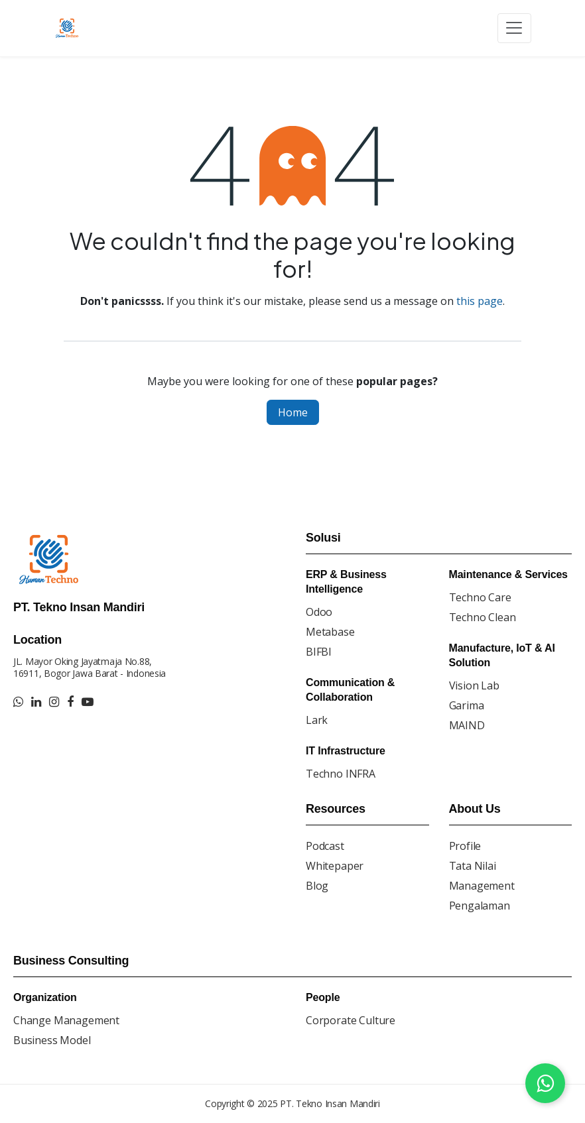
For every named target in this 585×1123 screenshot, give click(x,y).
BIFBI (319, 651)
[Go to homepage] (69, 28)
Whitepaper (334, 865)
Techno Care (480, 597)
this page (479, 301)
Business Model (52, 1040)
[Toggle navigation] (514, 28)
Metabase (330, 631)
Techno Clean (482, 617)
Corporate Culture (350, 1020)
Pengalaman (479, 905)
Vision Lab (474, 685)
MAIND (467, 725)
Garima (466, 705)
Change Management (66, 1020)
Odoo (319, 612)
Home (293, 412)
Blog (317, 885)
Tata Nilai (472, 865)
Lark (317, 720)
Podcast (325, 846)
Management (482, 885)
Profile (465, 846)
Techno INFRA (340, 773)
